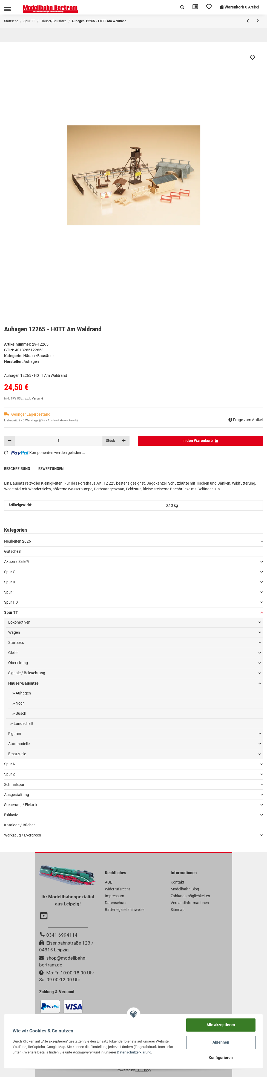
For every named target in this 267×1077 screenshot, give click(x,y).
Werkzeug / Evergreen (22, 835)
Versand (37, 398)
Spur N (10, 764)
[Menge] (58, 441)
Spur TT (11, 612)
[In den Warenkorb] (200, 441)
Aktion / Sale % (16, 561)
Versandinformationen (190, 903)
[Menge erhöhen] (123, 441)
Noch (20, 703)
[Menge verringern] (9, 441)
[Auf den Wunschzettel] (252, 57)
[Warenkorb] (239, 7)
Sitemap (178, 909)
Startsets (16, 642)
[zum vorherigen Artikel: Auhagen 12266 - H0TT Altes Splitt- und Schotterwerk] (248, 21)
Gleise (13, 652)
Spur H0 (11, 602)
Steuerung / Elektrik (20, 805)
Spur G (10, 572)
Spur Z (9, 774)
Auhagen (23, 693)
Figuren (14, 733)
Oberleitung (18, 663)
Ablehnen (221, 1042)
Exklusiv (11, 815)
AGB (109, 882)
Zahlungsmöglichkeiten (190, 896)
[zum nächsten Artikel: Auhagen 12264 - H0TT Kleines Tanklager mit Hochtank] (258, 21)
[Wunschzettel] (209, 7)
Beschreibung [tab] (17, 468)
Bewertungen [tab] (51, 468)
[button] (182, 7)
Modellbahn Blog (185, 889)
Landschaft (23, 723)
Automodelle (19, 744)
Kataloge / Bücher (19, 825)
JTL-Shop (143, 1070)
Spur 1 (9, 592)
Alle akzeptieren (220, 1025)
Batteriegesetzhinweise (124, 909)
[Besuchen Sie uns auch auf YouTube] (44, 916)
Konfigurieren (221, 1057)
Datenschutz (116, 903)
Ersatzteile (17, 754)
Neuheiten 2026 (17, 541)
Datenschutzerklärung (134, 1052)
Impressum (114, 896)
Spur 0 (9, 582)
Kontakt (177, 882)
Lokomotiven (19, 622)
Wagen (14, 632)
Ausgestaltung (16, 794)
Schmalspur (14, 784)
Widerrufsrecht (117, 889)
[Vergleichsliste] (195, 7)
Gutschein (12, 551)
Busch (20, 713)
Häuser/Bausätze (38, 356)
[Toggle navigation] (7, 9)
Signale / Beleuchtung (26, 673)
